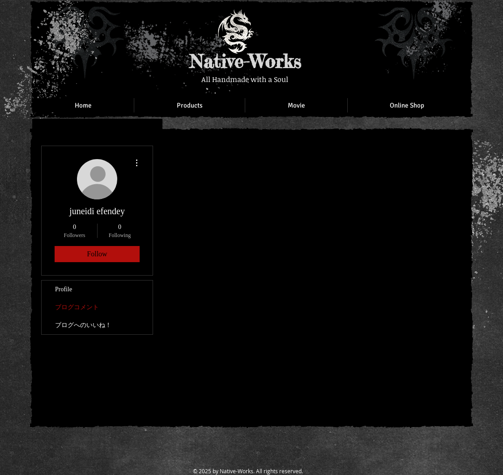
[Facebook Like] (408, 18)
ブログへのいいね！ (83, 325)
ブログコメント (77, 307)
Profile (63, 289)
